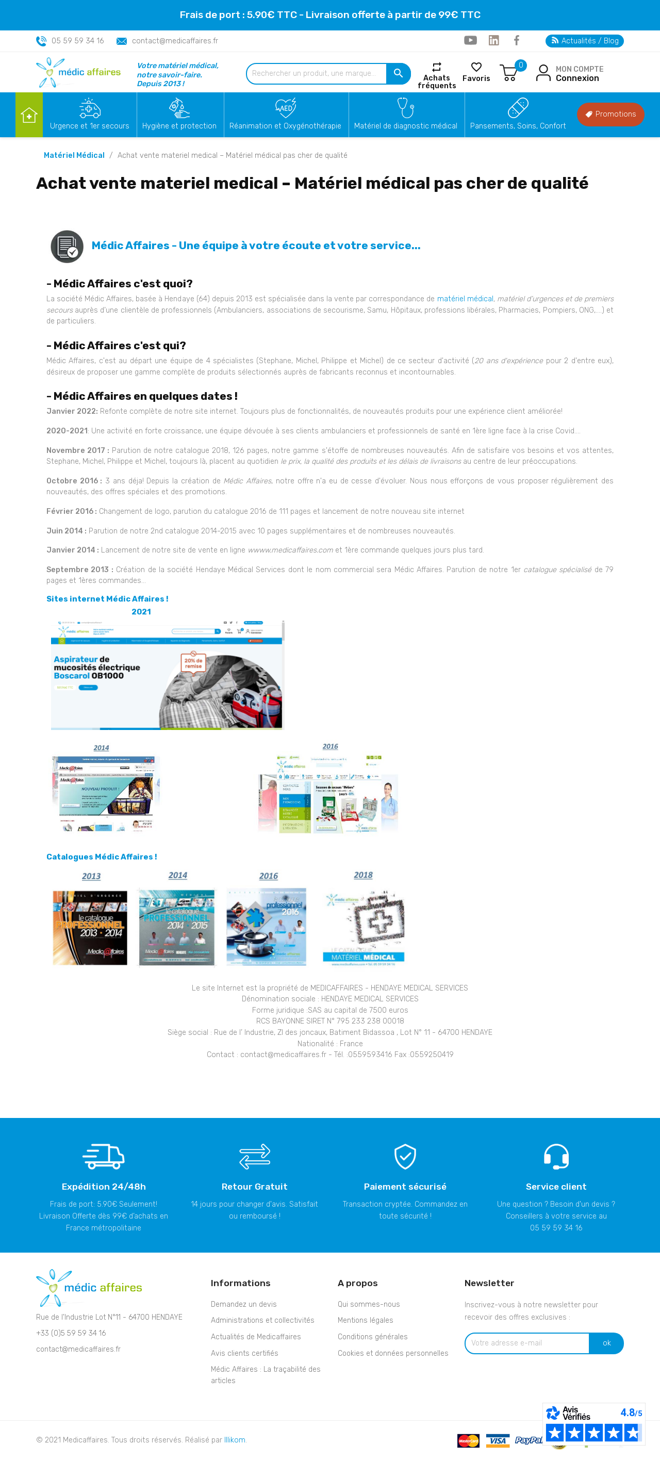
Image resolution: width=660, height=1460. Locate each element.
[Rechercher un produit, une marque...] (328, 74)
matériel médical (465, 299)
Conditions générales (373, 1337)
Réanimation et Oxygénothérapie (285, 126)
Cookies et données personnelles (393, 1353)
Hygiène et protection (179, 126)
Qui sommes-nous (369, 1304)
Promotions (610, 114)
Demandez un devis (244, 1304)
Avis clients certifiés (244, 1353)
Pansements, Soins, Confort (518, 126)
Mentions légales (365, 1320)
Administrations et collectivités (263, 1320)
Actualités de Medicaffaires (256, 1337)
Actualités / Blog (585, 41)
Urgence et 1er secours (89, 126)
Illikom (234, 1440)
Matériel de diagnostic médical (405, 126)
